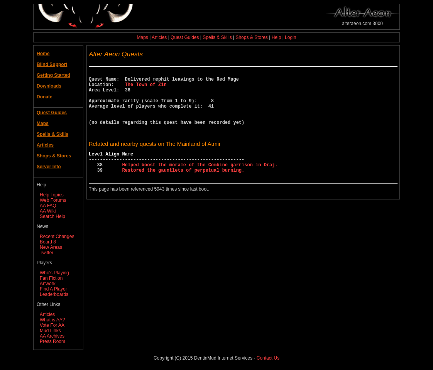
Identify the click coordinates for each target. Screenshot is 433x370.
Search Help (52, 216)
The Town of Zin (146, 87)
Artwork (48, 283)
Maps (142, 37)
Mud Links (50, 330)
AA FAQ (48, 205)
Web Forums (53, 200)
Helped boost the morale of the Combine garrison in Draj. (199, 182)
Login (290, 37)
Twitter (46, 252)
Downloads (49, 86)
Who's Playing (54, 272)
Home (43, 53)
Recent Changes (57, 236)
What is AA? (52, 320)
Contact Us (268, 358)
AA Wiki (48, 211)
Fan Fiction (51, 278)
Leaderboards (54, 294)
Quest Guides (185, 37)
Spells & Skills (217, 37)
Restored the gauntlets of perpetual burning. (183, 188)
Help (276, 37)
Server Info (49, 166)
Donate (44, 97)
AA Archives (52, 336)
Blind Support (52, 64)
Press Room (52, 341)
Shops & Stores (251, 37)
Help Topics (52, 195)
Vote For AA (52, 325)
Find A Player (53, 289)
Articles (159, 37)
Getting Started (53, 75)
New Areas (51, 247)
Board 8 (48, 242)
